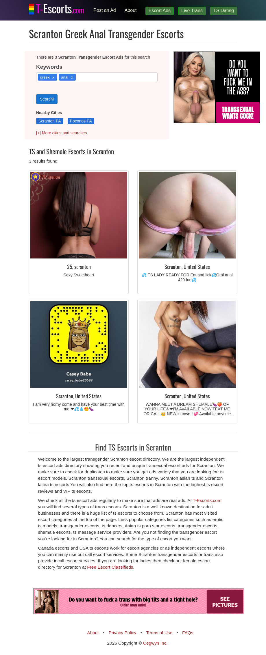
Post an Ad (104, 10)
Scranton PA (49, 121)
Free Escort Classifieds (110, 567)
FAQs (187, 632)
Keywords (49, 67)
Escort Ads (160, 10)
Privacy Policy (122, 632)
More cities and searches (61, 133)
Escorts (60, 7)
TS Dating (223, 10)
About (131, 10)
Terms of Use (159, 632)
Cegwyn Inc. (155, 643)
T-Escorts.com (207, 500)
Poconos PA (81, 121)
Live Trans (192, 10)
